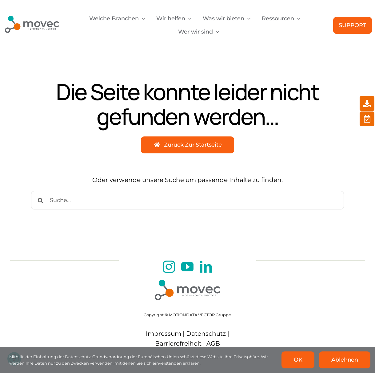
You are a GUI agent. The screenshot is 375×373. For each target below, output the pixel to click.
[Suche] (40, 200)
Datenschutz (206, 333)
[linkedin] (206, 267)
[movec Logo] (32, 13)
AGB (213, 343)
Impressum (163, 333)
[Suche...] (187, 200)
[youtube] (187, 267)
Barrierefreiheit (178, 343)
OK (298, 359)
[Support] (352, 25)
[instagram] (169, 267)
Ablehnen (344, 359)
